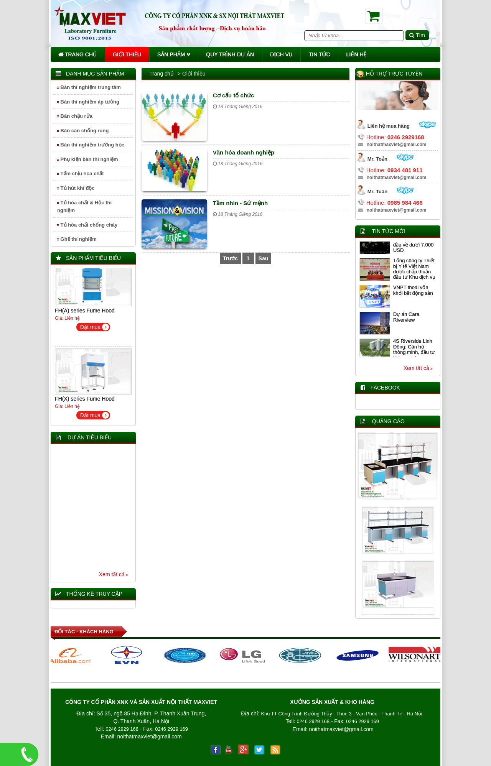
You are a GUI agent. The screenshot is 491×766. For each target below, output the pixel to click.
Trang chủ (77, 54)
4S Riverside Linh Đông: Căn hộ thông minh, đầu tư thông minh (414, 351)
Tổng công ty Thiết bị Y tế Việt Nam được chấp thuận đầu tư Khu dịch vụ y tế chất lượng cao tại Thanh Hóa (414, 275)
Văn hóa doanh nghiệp (244, 152)
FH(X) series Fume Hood (85, 400)
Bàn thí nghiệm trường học (90, 145)
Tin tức (319, 54)
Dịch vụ (281, 54)
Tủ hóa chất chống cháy (87, 225)
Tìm (417, 35)
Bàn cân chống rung (83, 130)
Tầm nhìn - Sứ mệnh (240, 203)
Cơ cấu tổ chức (233, 95)
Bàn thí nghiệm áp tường (88, 102)
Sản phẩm (173, 54)
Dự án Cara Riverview (406, 318)
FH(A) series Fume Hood (85, 312)
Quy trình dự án (230, 54)
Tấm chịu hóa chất (80, 173)
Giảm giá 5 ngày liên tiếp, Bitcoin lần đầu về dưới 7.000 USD (414, 243)
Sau (264, 258)
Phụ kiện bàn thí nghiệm (87, 159)
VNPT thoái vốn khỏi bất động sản (413, 291)
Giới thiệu (127, 54)
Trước (230, 258)
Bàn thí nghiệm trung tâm (89, 87)
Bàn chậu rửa (74, 116)
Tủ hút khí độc (76, 188)
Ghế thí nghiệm (77, 239)
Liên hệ (356, 54)
